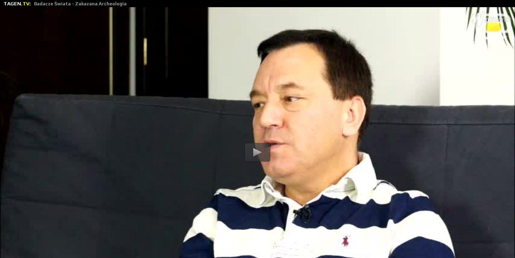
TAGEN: (65, 3)
